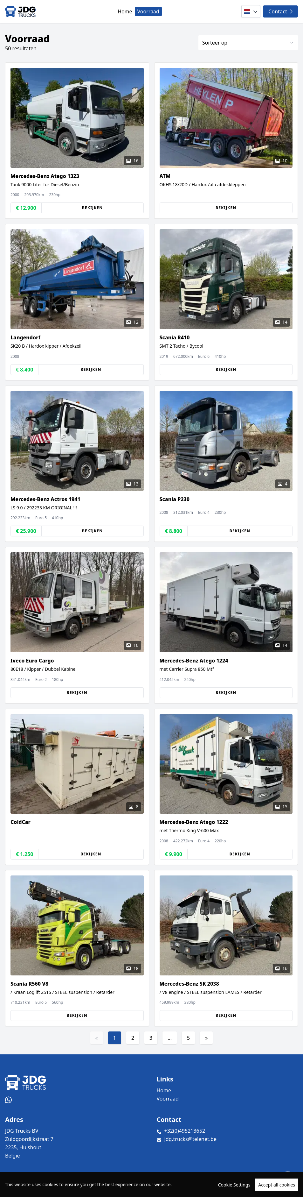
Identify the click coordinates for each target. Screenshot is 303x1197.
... (170, 1037)
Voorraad (148, 11)
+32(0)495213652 (184, 1130)
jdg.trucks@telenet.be (190, 1139)
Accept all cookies (276, 1185)
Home (125, 11)
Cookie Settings (234, 1185)
